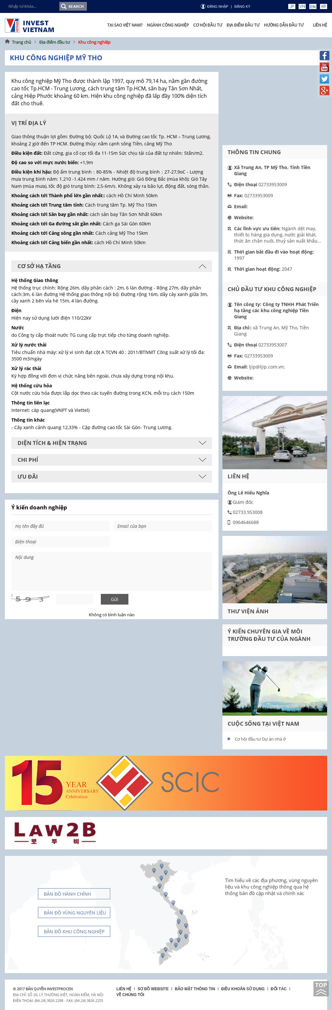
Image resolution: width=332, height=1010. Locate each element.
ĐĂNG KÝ (242, 6)
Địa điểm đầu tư (54, 42)
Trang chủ (21, 42)
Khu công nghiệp (94, 42)
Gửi (114, 599)
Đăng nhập (217, 6)
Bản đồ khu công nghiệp (74, 931)
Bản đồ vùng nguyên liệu (75, 913)
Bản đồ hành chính (67, 894)
